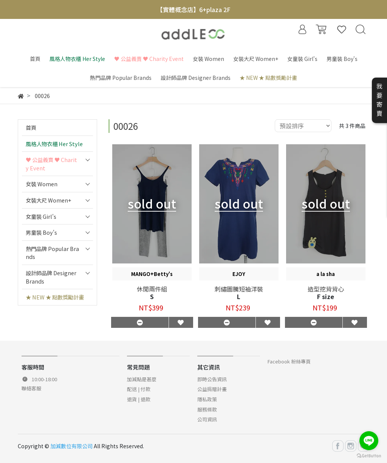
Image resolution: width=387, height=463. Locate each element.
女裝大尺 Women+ (48, 200)
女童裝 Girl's (41, 216)
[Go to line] (368, 440)
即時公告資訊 (212, 379)
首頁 (31, 127)
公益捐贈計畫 (212, 389)
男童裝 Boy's (41, 232)
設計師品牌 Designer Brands (51, 277)
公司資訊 (207, 419)
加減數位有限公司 (71, 446)
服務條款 (207, 409)
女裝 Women (41, 184)
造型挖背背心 (326, 288)
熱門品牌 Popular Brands (52, 253)
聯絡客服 (31, 388)
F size (325, 296)
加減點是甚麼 (141, 379)
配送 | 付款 (138, 389)
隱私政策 (207, 399)
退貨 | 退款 (138, 399)
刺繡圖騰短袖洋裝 (239, 288)
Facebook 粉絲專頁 (289, 361)
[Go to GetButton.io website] (369, 455)
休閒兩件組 (152, 288)
